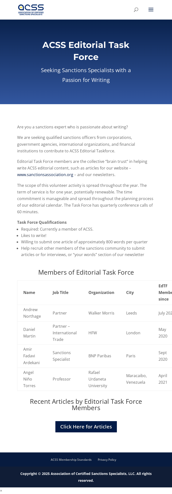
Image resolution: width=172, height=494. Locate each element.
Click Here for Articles (86, 426)
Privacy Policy (107, 460)
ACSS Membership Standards (71, 460)
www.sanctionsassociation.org (45, 174)
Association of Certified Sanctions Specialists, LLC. (93, 473)
